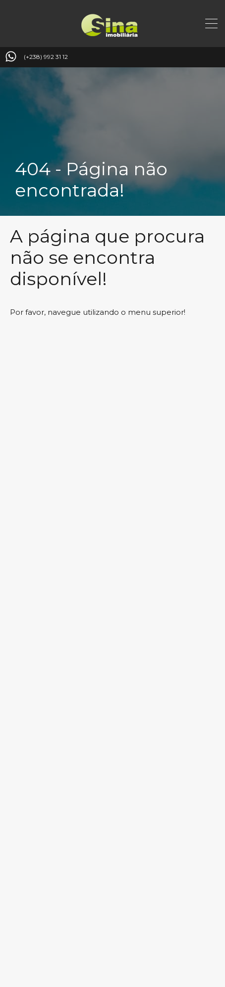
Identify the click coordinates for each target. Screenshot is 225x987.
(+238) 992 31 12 (46, 56)
